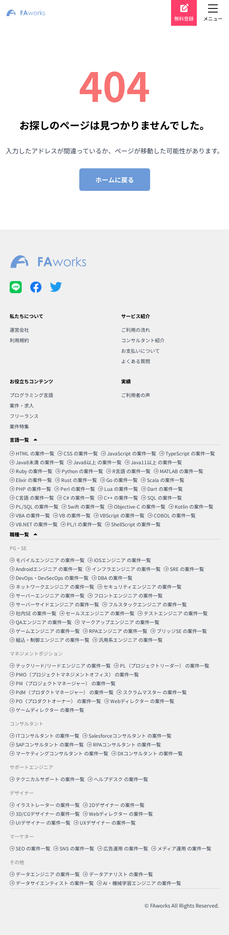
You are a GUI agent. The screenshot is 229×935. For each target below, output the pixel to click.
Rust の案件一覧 (76, 479)
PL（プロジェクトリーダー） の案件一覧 (161, 665)
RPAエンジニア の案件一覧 (115, 630)
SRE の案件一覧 (184, 568)
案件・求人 (22, 405)
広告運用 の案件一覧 (122, 848)
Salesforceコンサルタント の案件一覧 (127, 735)
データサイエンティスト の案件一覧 (52, 882)
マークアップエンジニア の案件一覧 (117, 622)
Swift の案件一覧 (83, 506)
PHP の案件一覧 (30, 488)
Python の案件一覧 (79, 471)
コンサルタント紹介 (143, 340)
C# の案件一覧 (76, 497)
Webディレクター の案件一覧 (139, 700)
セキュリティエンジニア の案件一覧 (139, 586)
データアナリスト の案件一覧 (118, 874)
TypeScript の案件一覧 (187, 453)
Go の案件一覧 (119, 479)
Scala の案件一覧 (162, 479)
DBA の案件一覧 (112, 577)
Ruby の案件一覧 (31, 471)
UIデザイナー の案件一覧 (40, 822)
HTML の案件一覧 (32, 453)
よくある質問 (135, 361)
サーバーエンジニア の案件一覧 (47, 595)
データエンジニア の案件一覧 (45, 874)
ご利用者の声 (135, 394)
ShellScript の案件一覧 (133, 524)
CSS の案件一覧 (78, 453)
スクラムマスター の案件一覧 (152, 692)
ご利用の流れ (135, 329)
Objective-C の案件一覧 (136, 506)
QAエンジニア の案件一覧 (41, 622)
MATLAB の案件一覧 (178, 471)
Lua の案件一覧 (118, 488)
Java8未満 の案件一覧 (37, 462)
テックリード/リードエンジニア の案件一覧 (60, 665)
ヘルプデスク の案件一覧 (118, 779)
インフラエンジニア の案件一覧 (123, 568)
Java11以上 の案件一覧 (153, 462)
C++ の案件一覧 (118, 497)
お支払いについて (140, 350)
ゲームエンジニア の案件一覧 (45, 630)
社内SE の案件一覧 (33, 613)
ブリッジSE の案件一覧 (179, 630)
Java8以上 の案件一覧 (94, 462)
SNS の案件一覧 (74, 848)
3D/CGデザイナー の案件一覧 (45, 813)
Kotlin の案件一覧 (191, 506)
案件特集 (19, 426)
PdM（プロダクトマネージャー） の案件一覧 (61, 692)
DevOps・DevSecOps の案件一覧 (49, 577)
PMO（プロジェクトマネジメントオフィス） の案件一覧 (74, 674)
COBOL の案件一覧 (172, 515)
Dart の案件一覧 (162, 488)
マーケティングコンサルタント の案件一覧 (59, 753)
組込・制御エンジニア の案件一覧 (49, 639)
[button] (114, 440)
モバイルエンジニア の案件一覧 (47, 559)
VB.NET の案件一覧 (34, 524)
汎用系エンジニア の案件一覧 (128, 639)
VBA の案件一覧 (30, 515)
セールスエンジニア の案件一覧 (97, 613)
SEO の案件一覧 (30, 848)
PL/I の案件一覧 (81, 524)
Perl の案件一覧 (74, 488)
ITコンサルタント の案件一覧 (44, 735)
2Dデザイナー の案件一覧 (113, 804)
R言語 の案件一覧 (128, 471)
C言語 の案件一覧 (32, 497)
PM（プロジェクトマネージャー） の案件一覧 (63, 683)
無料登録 (184, 18)
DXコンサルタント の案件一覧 (147, 753)
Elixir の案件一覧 (31, 479)
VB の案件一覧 (72, 515)
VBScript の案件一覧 (119, 515)
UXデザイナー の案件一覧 (105, 822)
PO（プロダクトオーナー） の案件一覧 (55, 700)
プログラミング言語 (31, 394)
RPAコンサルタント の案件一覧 (124, 744)
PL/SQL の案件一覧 (34, 506)
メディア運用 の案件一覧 (181, 848)
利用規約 (19, 340)
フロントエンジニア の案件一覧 (125, 595)
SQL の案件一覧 (161, 497)
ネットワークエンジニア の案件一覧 (52, 586)
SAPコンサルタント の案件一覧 (47, 744)
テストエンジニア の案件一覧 (173, 613)
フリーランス (24, 415)
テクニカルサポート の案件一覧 (47, 779)
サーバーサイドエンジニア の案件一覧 (54, 604)
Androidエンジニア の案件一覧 (46, 568)
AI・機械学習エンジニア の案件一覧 (139, 882)
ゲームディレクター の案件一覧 (47, 709)
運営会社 (19, 329)
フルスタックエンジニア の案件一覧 (144, 604)
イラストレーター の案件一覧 (45, 804)
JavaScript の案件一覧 (128, 453)
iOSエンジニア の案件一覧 (119, 559)
